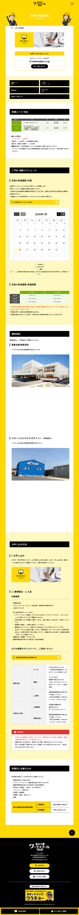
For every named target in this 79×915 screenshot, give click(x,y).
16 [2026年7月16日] (49, 236)
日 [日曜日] (17, 220)
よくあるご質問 (41, 877)
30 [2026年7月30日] (49, 250)
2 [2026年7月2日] (49, 223)
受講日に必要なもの (17, 96)
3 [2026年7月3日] (56, 223)
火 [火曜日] (32, 220)
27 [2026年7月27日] (27, 250)
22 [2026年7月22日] (42, 243)
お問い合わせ (41, 66)
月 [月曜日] (25, 220)
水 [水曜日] (39, 220)
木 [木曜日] (47, 220)
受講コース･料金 (14, 83)
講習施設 (13, 90)
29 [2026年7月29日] (42, 250)
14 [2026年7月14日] (34, 236)
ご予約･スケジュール (45, 83)
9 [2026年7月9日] (49, 230)
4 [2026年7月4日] (64, 223)
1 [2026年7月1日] (42, 223)
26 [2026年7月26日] (20, 250)
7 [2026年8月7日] (56, 256)
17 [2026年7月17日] (56, 236)
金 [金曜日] (54, 220)
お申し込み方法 (45, 90)
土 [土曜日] (61, 220)
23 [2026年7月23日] (49, 243)
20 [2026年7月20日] (27, 243)
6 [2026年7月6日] (27, 230)
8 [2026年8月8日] (64, 256)
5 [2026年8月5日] (42, 256)
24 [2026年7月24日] (56, 243)
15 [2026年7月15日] (42, 236)
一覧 (62, 214)
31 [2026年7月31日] (56, 250)
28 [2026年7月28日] (34, 250)
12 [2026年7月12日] (20, 236)
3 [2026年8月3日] (27, 256)
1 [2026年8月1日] (64, 250)
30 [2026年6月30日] (34, 223)
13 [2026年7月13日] (27, 236)
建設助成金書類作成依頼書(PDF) (26, 657)
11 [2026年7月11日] (64, 230)
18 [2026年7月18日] (64, 236)
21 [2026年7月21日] (34, 243)
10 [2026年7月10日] (56, 230)
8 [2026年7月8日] (42, 230)
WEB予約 (41, 865)
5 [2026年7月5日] (20, 230)
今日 (23, 214)
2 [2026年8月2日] (20, 256)
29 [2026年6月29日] (27, 223)
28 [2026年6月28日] (20, 223)
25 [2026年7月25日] (64, 243)
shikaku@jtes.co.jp (39, 61)
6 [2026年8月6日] (49, 256)
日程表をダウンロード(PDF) (23, 202)
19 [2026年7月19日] (20, 243)
